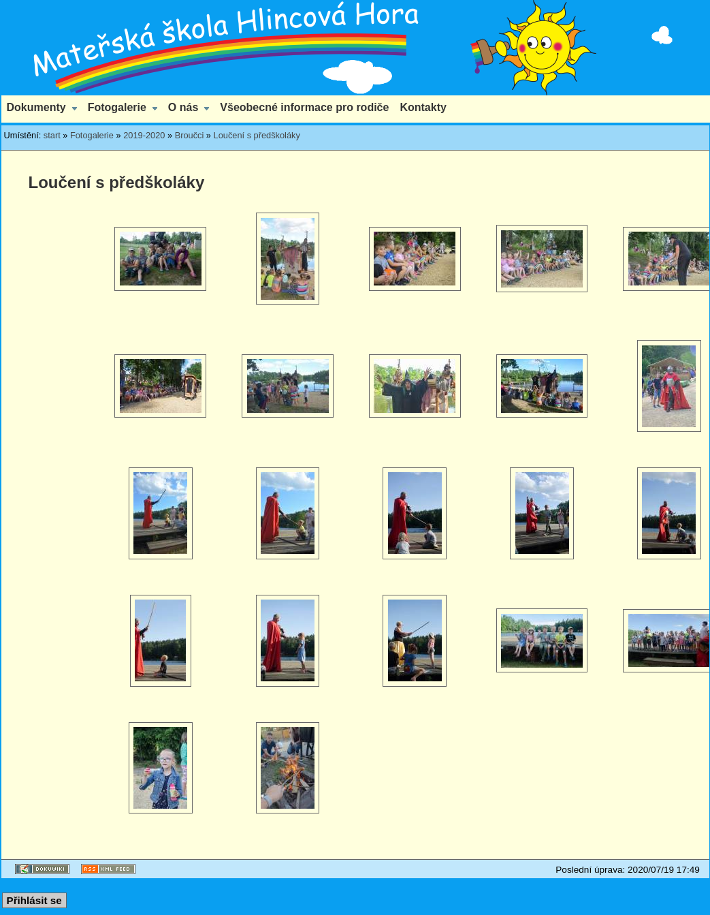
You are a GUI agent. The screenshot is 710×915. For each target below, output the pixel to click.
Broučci (189, 135)
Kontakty (423, 107)
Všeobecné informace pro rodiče (304, 107)
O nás (183, 107)
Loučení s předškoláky (257, 135)
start (52, 135)
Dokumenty (36, 107)
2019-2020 (144, 135)
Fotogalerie (117, 107)
